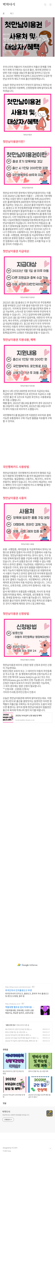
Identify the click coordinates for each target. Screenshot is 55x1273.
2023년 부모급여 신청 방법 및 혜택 (17, 1035)
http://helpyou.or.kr (12, 1004)
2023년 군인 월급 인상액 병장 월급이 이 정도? (20, 1038)
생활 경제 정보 (10, 1025)
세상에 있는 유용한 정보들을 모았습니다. (16, 1115)
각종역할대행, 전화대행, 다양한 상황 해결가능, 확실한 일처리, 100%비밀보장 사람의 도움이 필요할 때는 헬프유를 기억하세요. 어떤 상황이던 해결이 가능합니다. (20, 1011)
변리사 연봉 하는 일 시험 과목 (15, 1032)
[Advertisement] (27, 443)
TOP (50, 1149)
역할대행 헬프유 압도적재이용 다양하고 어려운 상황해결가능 (19, 1007)
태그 (12, 13)
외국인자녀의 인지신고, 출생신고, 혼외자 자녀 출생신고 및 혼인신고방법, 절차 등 (27, 994)
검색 (45, 4)
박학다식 (9, 4)
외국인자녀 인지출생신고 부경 (18, 990)
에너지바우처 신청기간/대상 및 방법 (17, 1029)
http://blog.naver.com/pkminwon (18, 987)
